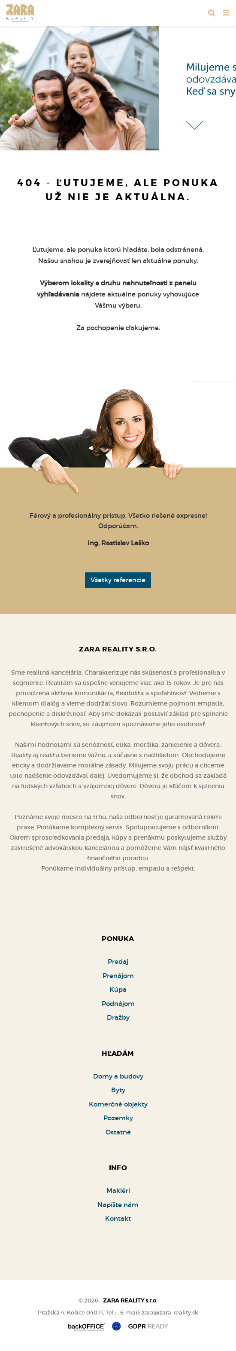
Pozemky (118, 1118)
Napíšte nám (118, 1205)
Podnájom (118, 1003)
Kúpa (118, 989)
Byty (118, 1090)
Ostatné (118, 1132)
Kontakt (118, 1218)
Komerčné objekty (118, 1104)
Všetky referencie (118, 580)
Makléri (118, 1190)
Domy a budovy (118, 1076)
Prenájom (118, 976)
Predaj (118, 961)
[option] (118, 85)
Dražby (118, 1017)
